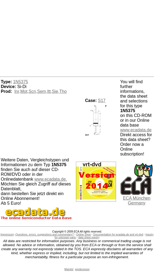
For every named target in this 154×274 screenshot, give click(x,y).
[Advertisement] (77, 37)
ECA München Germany (136, 200)
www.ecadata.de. (50, 179)
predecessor (82, 269)
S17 (101, 100)
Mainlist (69, 269)
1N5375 (20, 81)
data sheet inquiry (88, 237)
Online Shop (83, 234)
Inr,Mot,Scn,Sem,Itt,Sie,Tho (40, 91)
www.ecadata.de (135, 130)
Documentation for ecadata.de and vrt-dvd (118, 234)
